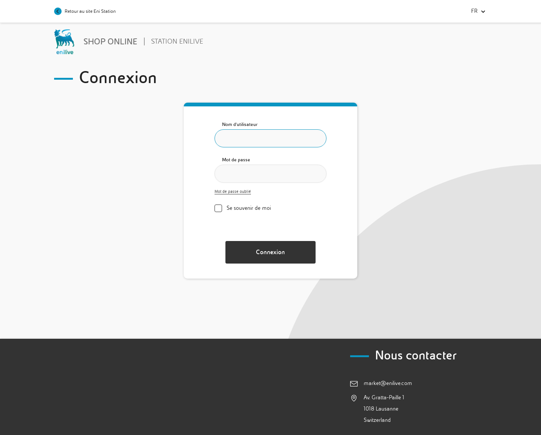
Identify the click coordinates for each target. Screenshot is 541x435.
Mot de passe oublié (233, 191)
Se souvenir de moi (249, 208)
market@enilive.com (388, 383)
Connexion (270, 252)
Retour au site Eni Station (85, 11)
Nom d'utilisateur (239, 124)
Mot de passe (236, 159)
